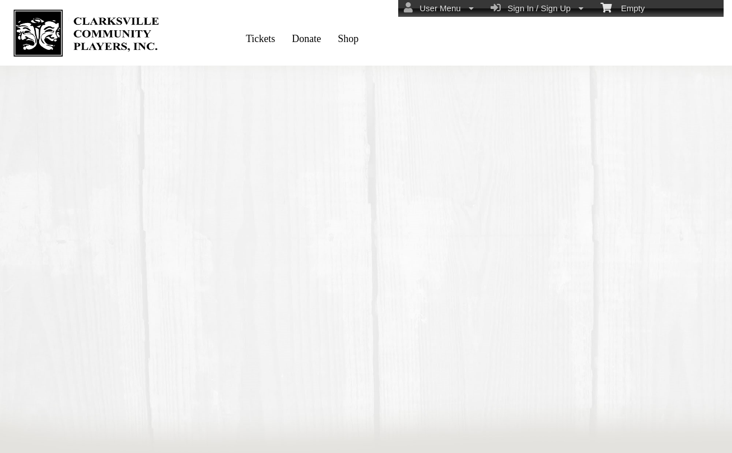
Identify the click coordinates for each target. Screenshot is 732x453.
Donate (306, 38)
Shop (348, 38)
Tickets (260, 38)
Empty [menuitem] (622, 7)
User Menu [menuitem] (439, 8)
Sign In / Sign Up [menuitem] (537, 8)
